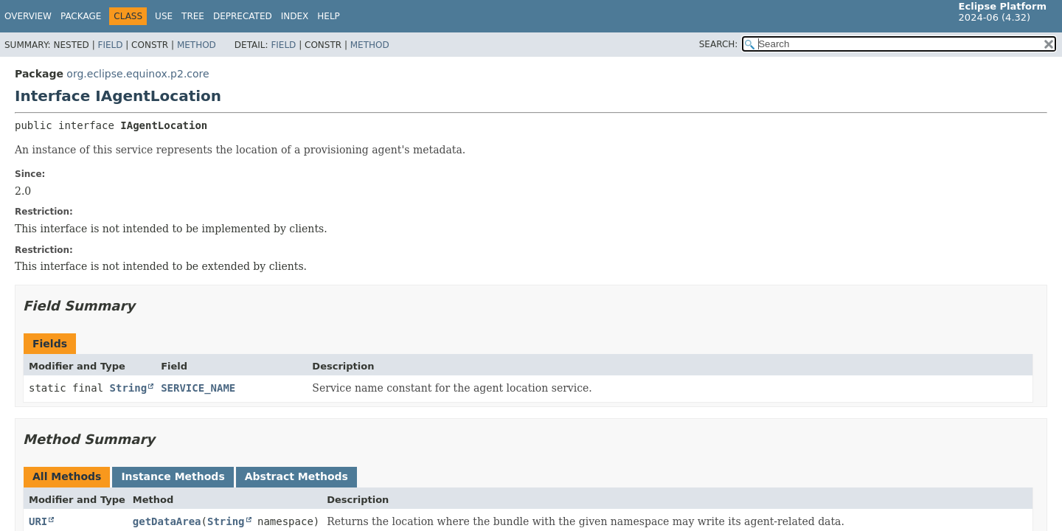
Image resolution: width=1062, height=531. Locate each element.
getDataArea (167, 521)
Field (109, 45)
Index (295, 16)
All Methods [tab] (66, 476)
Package (80, 16)
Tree (192, 16)
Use (164, 16)
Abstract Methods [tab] (296, 476)
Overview (28, 16)
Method (196, 45)
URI (38, 521)
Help (328, 16)
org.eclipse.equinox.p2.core (137, 74)
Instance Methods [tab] (172, 476)
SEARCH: (718, 44)
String (129, 388)
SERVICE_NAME (198, 388)
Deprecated (242, 16)
